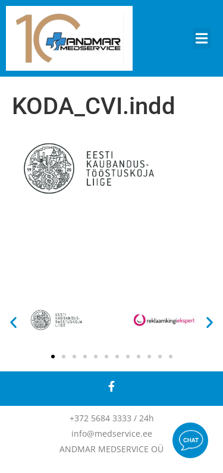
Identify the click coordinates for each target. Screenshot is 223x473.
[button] (202, 38)
